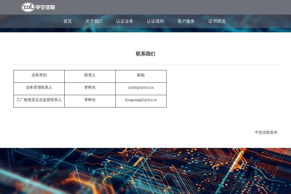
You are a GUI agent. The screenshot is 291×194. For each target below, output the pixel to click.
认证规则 (155, 21)
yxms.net (168, 156)
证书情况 (217, 21)
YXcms (135, 156)
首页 (67, 21)
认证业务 (124, 21)
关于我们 (94, 21)
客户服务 (186, 21)
